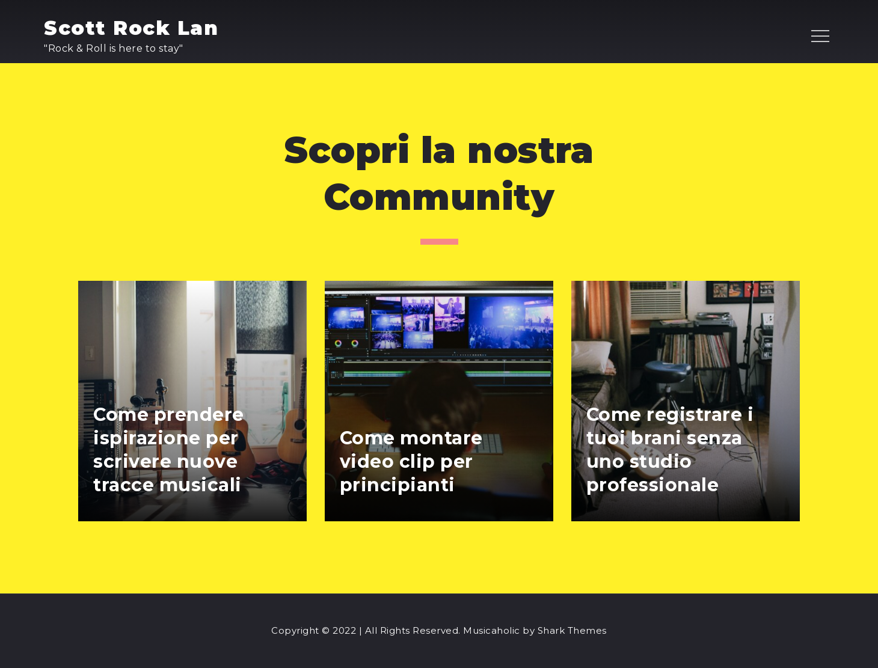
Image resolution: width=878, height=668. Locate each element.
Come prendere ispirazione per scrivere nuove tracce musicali (168, 449)
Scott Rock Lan (131, 28)
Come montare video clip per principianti (411, 461)
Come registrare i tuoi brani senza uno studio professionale (670, 449)
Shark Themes (572, 630)
